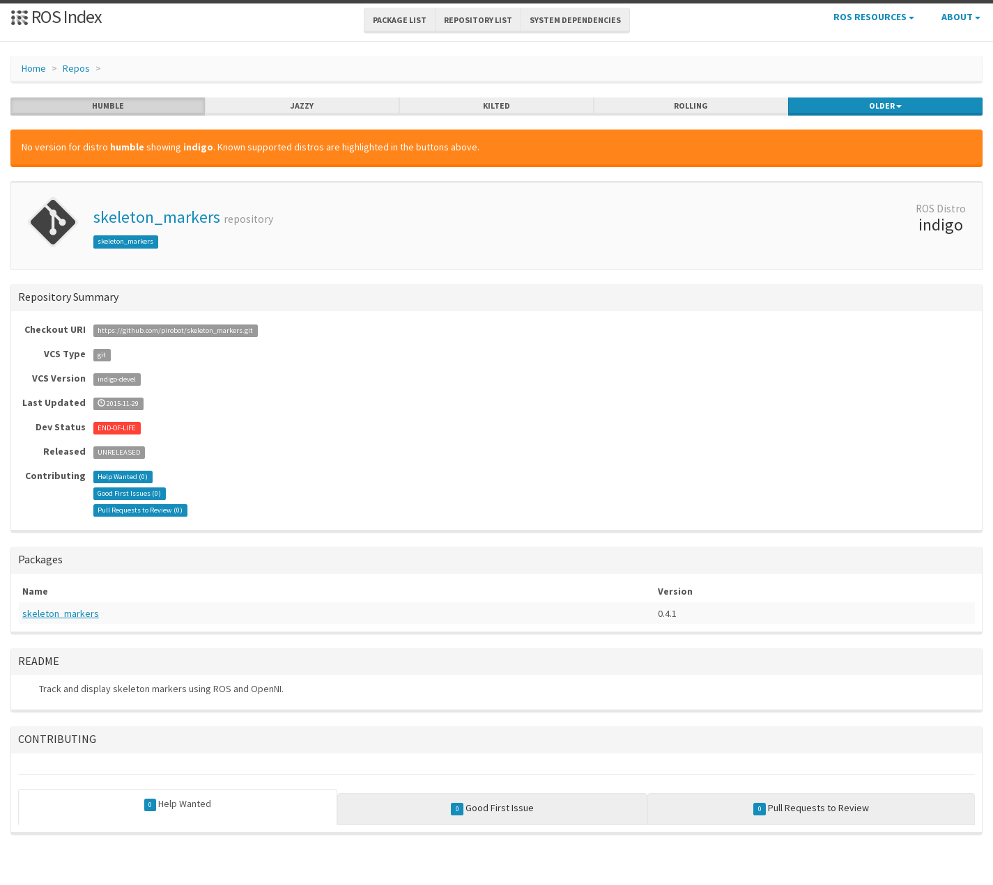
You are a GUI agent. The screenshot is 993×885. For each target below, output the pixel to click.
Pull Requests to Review (811, 808)
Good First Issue (492, 808)
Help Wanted (178, 804)
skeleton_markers (156, 217)
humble (108, 105)
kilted (496, 105)
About (960, 16)
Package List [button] (399, 20)
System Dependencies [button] (575, 20)
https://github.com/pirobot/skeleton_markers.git (175, 330)
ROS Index (56, 16)
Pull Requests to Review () (140, 510)
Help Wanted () (123, 476)
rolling (691, 105)
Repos (76, 68)
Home (34, 68)
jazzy (302, 105)
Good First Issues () (129, 493)
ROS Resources (873, 16)
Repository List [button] (478, 20)
